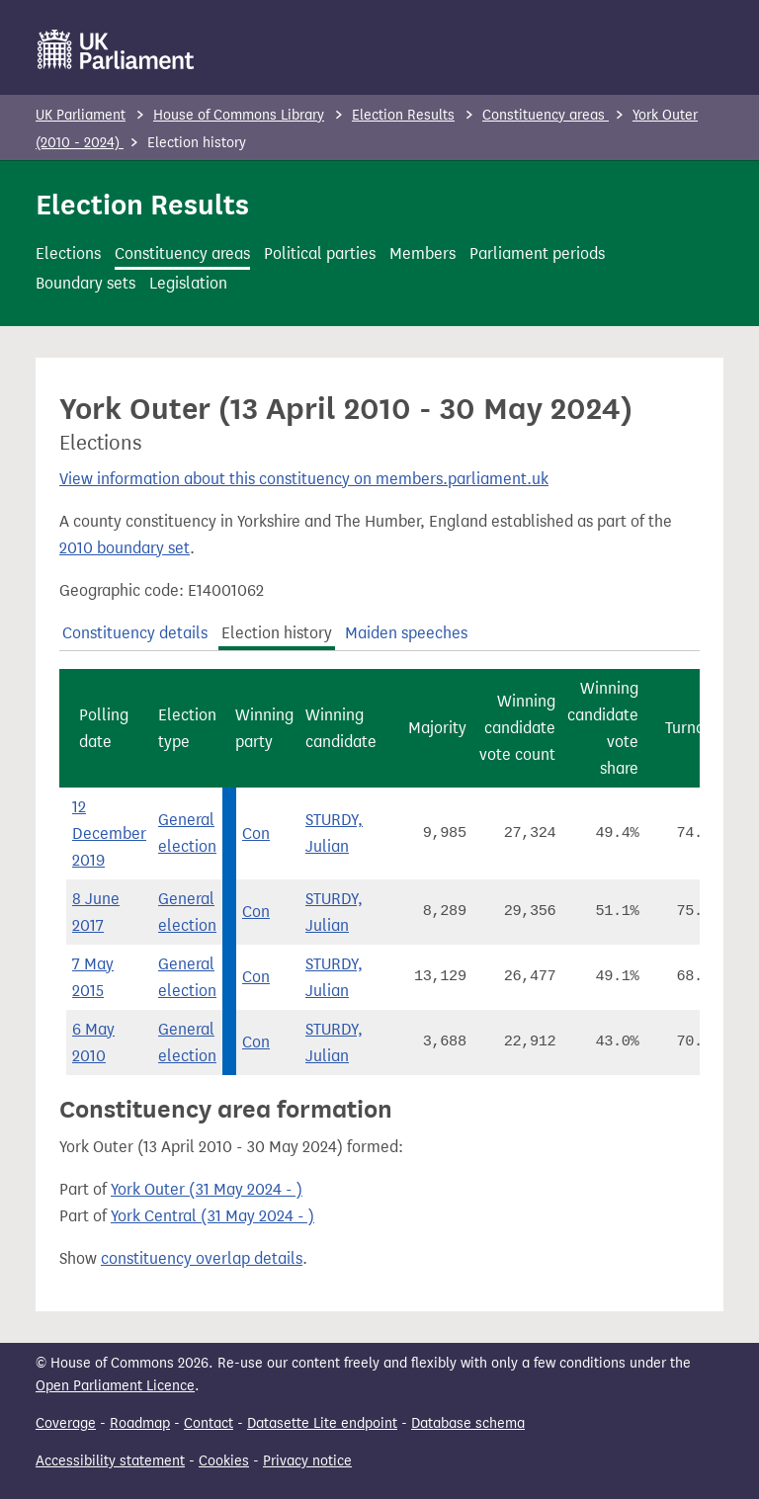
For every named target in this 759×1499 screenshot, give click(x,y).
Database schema (468, 1423)
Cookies (224, 1461)
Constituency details (135, 633)
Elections (68, 253)
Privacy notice (307, 1461)
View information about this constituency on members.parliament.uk (303, 478)
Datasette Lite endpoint (322, 1423)
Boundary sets (85, 283)
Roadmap (140, 1423)
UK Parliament (81, 115)
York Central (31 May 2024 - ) (212, 1216)
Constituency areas (545, 115)
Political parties (320, 253)
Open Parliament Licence (115, 1385)
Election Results (403, 115)
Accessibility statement (110, 1461)
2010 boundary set (124, 548)
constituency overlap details (201, 1258)
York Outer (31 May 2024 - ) (206, 1189)
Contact (208, 1423)
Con (256, 833)
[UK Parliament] (116, 49)
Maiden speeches (406, 633)
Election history (276, 633)
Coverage (66, 1423)
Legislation (188, 283)
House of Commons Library (238, 115)
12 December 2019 (109, 833)
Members (422, 253)
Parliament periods (537, 253)
